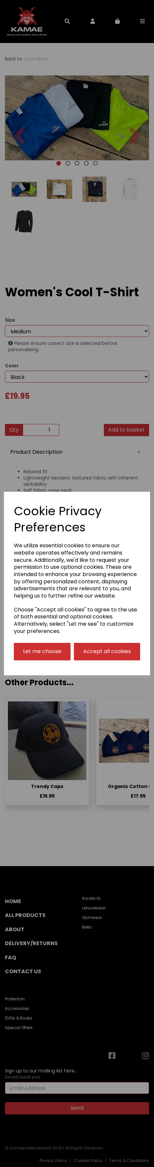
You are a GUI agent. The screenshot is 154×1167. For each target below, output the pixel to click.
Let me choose (42, 651)
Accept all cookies (107, 651)
